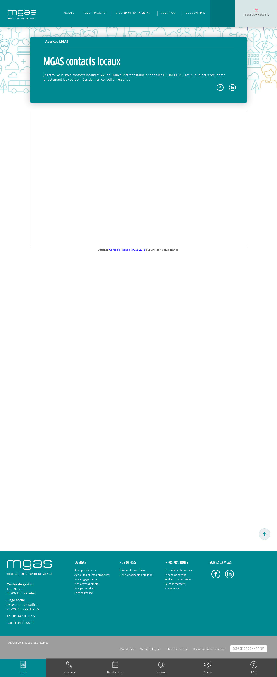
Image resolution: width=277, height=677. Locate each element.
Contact (161, 672)
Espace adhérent (175, 575)
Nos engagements (86, 579)
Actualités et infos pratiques (92, 575)
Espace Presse (83, 593)
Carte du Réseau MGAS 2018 (127, 249)
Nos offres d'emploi (86, 584)
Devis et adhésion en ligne (136, 575)
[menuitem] (69, 13)
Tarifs (23, 672)
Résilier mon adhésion (178, 579)
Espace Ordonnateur (249, 649)
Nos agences (173, 588)
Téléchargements (176, 584)
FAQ (253, 672)
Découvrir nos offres (132, 570)
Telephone (69, 672)
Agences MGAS (56, 41)
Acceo (208, 672)
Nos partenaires (84, 588)
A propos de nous (85, 570)
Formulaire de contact (178, 570)
